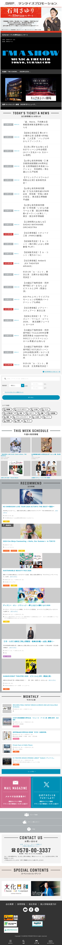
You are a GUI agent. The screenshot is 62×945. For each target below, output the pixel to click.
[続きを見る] (13, 576)
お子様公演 (9, 413)
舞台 (6, 689)
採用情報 (21, 904)
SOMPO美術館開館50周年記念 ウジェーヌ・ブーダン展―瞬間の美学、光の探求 (36, 718)
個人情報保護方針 (48, 904)
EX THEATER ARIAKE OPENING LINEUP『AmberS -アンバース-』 (34, 758)
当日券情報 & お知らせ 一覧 (52, 371)
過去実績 (33, 904)
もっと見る (31, 771)
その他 (36, 409)
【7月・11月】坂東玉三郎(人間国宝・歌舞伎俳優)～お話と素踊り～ (29, 641)
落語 (7, 417)
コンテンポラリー (22, 409)
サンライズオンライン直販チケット (14, 392)
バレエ (46, 409)
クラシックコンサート (22, 417)
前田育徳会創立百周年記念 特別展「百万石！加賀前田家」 (30, 732)
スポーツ (31, 413)
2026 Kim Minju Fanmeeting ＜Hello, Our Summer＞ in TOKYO (29, 541)
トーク (6, 550)
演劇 (42, 413)
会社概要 (10, 904)
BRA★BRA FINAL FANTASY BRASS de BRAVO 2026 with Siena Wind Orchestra (35, 706)
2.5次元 (37, 417)
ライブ (14, 550)
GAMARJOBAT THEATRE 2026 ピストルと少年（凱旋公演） (27, 676)
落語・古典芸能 (7, 656)
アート (48, 417)
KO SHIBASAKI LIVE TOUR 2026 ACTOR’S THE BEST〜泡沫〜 (28, 507)
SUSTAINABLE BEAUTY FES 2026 (17, 571)
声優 (18, 421)
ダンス (28, 421)
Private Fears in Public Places (23, 745)
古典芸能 (52, 413)
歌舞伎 (8, 421)
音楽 (21, 413)
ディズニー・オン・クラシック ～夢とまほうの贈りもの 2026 (26, 605)
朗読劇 (8, 409)
